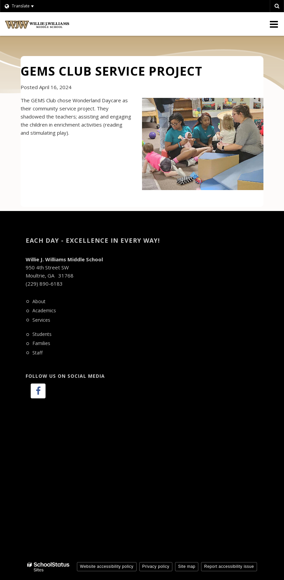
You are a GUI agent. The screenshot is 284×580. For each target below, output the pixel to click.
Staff (37, 352)
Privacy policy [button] (155, 566)
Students (42, 334)
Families (41, 343)
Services (41, 320)
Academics (44, 310)
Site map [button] (186, 566)
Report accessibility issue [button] (229, 566)
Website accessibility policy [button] (107, 566)
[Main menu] (274, 24)
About (39, 301)
